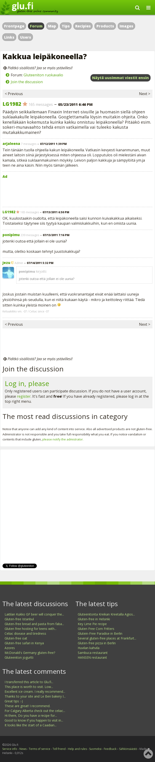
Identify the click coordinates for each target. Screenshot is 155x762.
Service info (9, 749)
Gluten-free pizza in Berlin (97, 643)
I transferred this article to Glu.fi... (29, 682)
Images (126, 26)
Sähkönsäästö (128, 749)
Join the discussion (27, 81)
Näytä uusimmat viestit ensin (120, 77)
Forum (36, 26)
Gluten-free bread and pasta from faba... (34, 624)
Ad (5, 176)
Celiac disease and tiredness (25, 633)
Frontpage (14, 26)
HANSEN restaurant (92, 657)
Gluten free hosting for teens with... (30, 628)
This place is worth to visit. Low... (29, 687)
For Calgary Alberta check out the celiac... (35, 711)
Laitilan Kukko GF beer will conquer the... (34, 614)
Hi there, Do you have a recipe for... (31, 715)
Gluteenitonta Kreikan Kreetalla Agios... (106, 614)
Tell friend (59, 749)
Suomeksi (95, 749)
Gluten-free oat (16, 638)
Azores (10, 648)
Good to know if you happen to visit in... (34, 720)
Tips (66, 26)
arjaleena (11, 143)
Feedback (110, 749)
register (24, 396)
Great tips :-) (14, 701)
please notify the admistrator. (62, 439)
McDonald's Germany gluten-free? (30, 652)
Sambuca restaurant (93, 652)
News (23, 749)
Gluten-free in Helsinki (94, 619)
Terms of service (39, 749)
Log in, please (27, 383)
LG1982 (12, 103)
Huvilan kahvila (88, 648)
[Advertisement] (77, 191)
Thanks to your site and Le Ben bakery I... (35, 696)
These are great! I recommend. (27, 706)
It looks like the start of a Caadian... (30, 725)
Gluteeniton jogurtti (19, 657)
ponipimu (11, 234)
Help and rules (77, 749)
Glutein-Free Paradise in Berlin (100, 633)
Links (9, 37)
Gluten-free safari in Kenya (24, 643)
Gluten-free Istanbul (19, 619)
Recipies (83, 26)
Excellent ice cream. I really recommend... (35, 691)
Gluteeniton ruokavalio (43, 74)
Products (105, 26)
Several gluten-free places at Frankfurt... (107, 638)
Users (25, 37)
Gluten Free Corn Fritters (96, 628)
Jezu (6, 262)
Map (52, 26)
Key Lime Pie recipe (92, 624)
